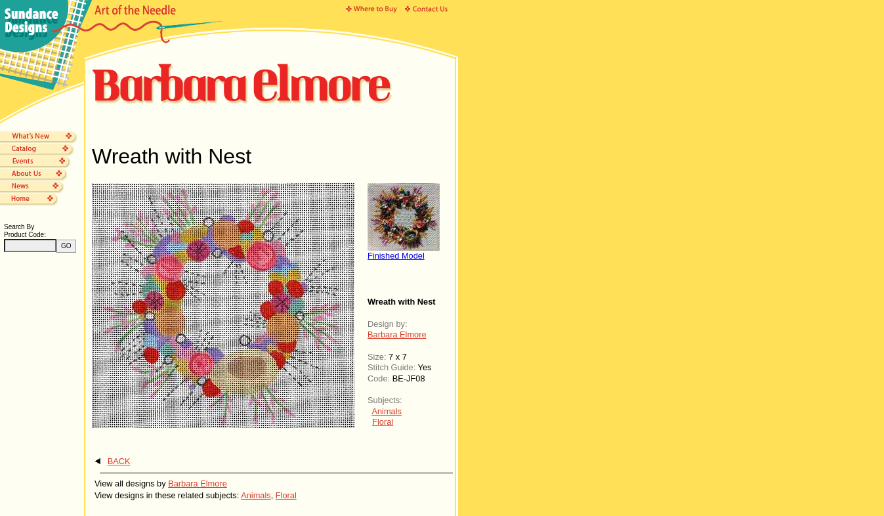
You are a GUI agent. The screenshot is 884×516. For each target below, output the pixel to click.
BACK (119, 461)
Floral (382, 422)
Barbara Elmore (397, 334)
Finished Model (396, 256)
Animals (386, 411)
